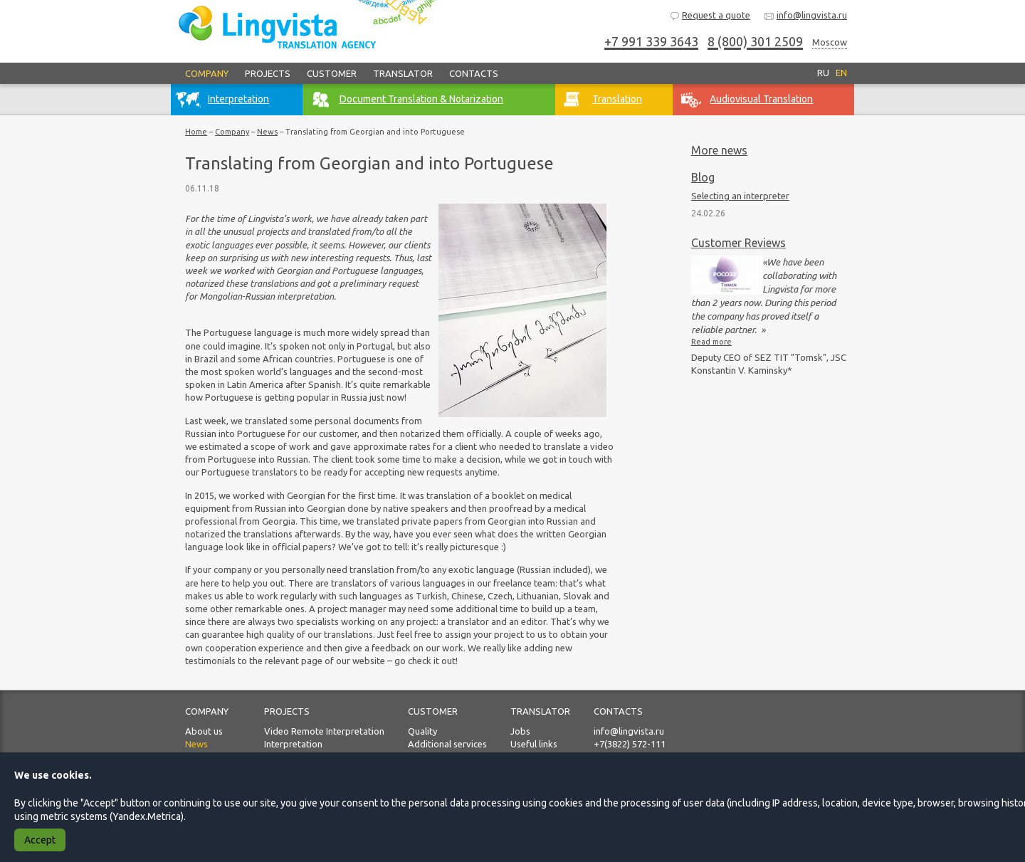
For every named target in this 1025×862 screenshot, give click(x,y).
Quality (422, 731)
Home (196, 131)
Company (206, 73)
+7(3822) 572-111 (630, 744)
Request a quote (709, 16)
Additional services (447, 744)
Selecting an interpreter (740, 196)
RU (823, 73)
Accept (40, 840)
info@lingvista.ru (805, 16)
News (267, 131)
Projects (267, 73)
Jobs (520, 731)
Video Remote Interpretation (324, 731)
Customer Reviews (738, 242)
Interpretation (293, 744)
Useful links (533, 744)
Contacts (473, 73)
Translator (403, 73)
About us (204, 731)
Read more (711, 341)
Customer (332, 73)
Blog (703, 177)
